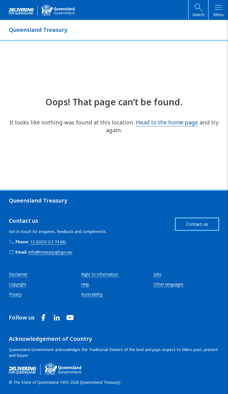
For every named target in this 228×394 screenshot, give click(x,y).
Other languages (168, 284)
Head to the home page (167, 122)
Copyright (17, 284)
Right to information (99, 274)
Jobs (157, 274)
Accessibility (92, 294)
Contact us (197, 224)
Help (85, 284)
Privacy (15, 294)
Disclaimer (18, 274)
